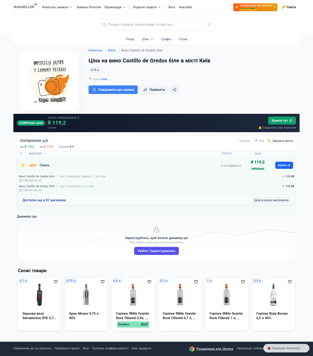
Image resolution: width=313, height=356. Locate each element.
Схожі (183, 39)
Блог (86, 348)
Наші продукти (141, 348)
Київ (104, 79)
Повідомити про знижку (113, 89)
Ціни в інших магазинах (271, 200)
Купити (284, 165)
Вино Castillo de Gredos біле (36, 176)
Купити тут (282, 120)
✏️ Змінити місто (280, 141)
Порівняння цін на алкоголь (32, 348)
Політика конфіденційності (110, 348)
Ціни (148, 39)
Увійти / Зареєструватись (157, 251)
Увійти (288, 7)
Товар (129, 39)
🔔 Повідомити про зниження (277, 127)
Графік (166, 39)
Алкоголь (97, 50)
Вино (114, 50)
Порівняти (154, 89)
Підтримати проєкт (67, 348)
